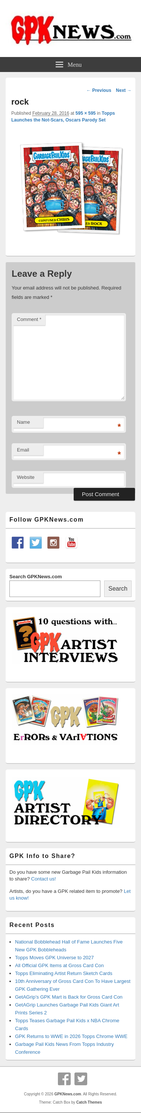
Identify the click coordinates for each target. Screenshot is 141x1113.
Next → (123, 90)
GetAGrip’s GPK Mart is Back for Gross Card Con (69, 997)
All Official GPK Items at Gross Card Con (59, 965)
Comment (29, 319)
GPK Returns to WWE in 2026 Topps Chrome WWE (71, 1036)
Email (23, 450)
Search (117, 588)
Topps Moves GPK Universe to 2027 (54, 957)
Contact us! (43, 879)
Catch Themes (89, 1102)
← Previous (98, 90)
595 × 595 (86, 113)
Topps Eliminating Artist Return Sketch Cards (63, 973)
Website (26, 477)
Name (23, 422)
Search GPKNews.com (35, 576)
